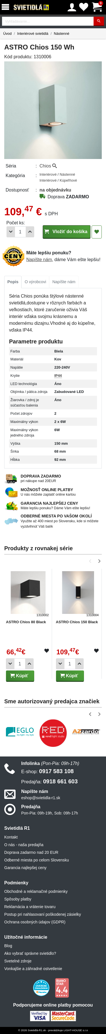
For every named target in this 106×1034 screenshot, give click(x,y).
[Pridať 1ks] (30, 231)
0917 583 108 (47, 771)
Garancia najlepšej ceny (25, 867)
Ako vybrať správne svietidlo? (30, 953)
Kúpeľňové (68, 180)
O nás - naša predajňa (24, 844)
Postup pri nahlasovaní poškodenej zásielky (42, 914)
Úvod (7, 33)
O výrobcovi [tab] (35, 282)
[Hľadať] (99, 21)
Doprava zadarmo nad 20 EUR (31, 852)
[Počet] (20, 231)
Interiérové (49, 174)
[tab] (12, 282)
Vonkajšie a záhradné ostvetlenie (33, 968)
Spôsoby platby (17, 899)
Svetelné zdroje (18, 961)
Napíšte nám (39, 259)
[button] (91, 561)
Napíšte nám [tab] (63, 282)
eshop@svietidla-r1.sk (40, 798)
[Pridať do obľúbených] (97, 231)
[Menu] (6, 7)
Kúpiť (19, 675)
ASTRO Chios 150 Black (77, 622)
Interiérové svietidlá (32, 33)
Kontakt (11, 837)
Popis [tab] (12, 282)
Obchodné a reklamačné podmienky (36, 891)
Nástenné (61, 33)
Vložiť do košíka (66, 231)
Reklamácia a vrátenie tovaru (29, 906)
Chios (48, 166)
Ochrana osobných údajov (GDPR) (34, 922)
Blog (8, 945)
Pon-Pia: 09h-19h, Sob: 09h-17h (49, 813)
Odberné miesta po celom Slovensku (36, 860)
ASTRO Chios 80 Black (26, 622)
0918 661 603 (49, 781)
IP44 (58, 375)
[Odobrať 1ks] (11, 231)
